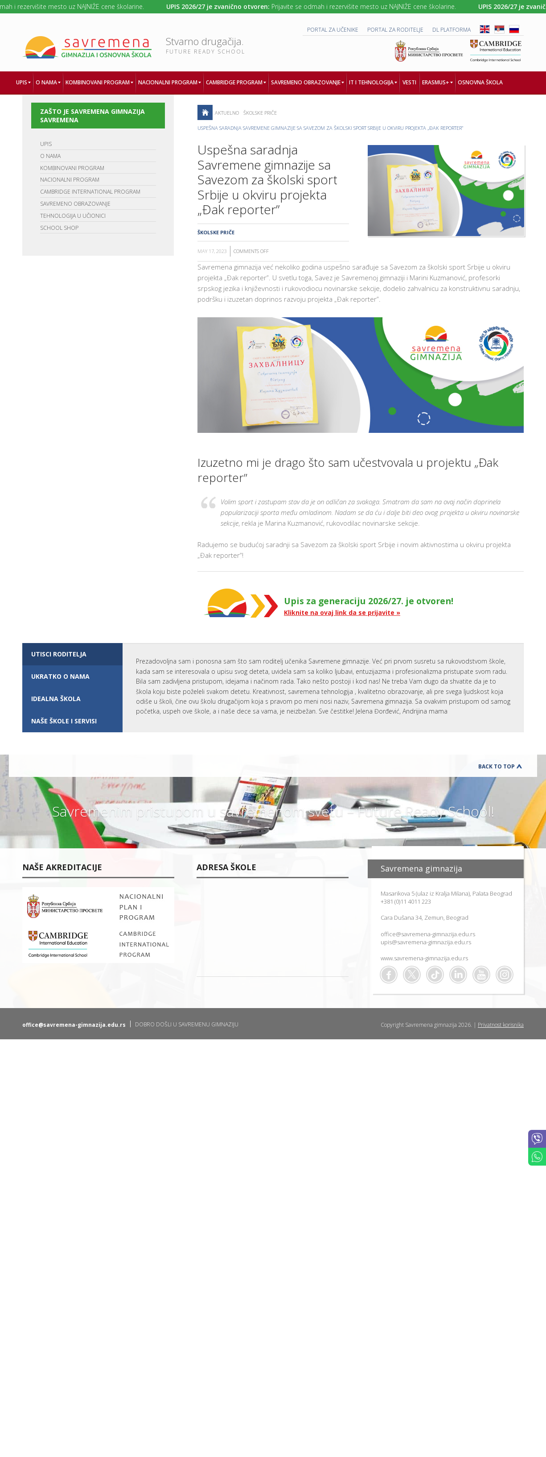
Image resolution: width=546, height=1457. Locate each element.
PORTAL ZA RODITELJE (395, 29)
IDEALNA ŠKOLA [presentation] (56, 698)
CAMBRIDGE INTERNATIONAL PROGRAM (90, 191)
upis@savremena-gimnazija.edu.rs (426, 942)
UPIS (46, 144)
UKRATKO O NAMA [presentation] (60, 676)
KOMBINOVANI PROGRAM (72, 168)
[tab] (72, 654)
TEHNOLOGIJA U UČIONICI (73, 216)
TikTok (435, 975)
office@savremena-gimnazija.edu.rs (428, 934)
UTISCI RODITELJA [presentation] (58, 654)
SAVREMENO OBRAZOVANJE (75, 204)
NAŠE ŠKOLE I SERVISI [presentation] (64, 721)
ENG (485, 29)
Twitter (412, 975)
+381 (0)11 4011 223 (406, 901)
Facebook (389, 975)
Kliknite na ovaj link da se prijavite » (342, 612)
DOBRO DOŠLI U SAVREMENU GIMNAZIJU (186, 1024)
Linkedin (458, 975)
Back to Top (496, 766)
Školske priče (260, 112)
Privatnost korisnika (501, 1025)
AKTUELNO (227, 112)
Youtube (481, 975)
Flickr (505, 975)
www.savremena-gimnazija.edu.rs (424, 958)
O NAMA (50, 156)
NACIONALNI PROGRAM (69, 179)
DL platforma (451, 29)
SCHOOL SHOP (59, 228)
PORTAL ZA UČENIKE (332, 29)
